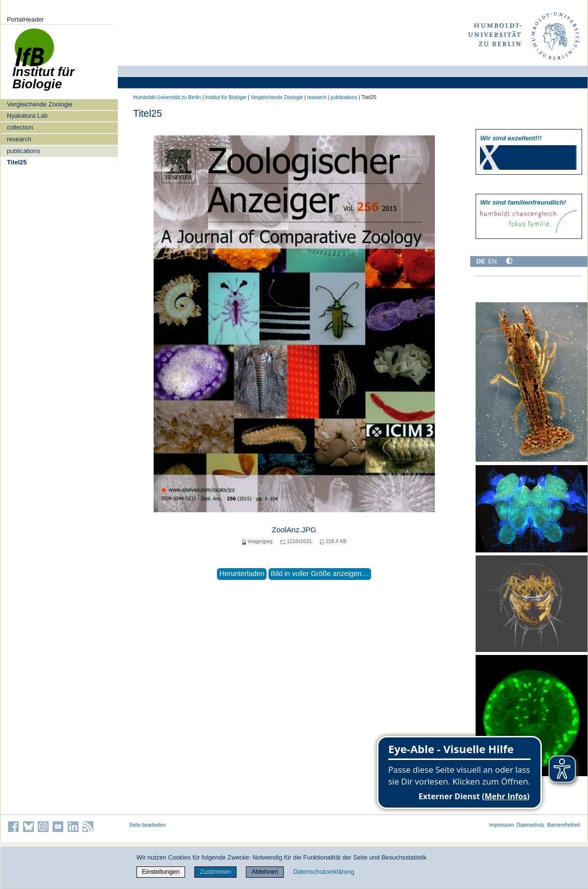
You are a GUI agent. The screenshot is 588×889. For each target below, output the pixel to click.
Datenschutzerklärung (323, 871)
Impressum (501, 825)
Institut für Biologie (225, 97)
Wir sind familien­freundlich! (523, 202)
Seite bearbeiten (147, 825)
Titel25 (17, 162)
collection (20, 127)
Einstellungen (161, 871)
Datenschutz (531, 825)
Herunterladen (241, 573)
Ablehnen (265, 871)
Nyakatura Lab (27, 115)
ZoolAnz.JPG (294, 529)
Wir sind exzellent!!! (510, 138)
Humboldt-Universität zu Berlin (167, 97)
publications (23, 151)
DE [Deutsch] (480, 261)
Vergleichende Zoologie (40, 104)
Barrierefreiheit (563, 825)
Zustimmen (215, 871)
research (19, 139)
